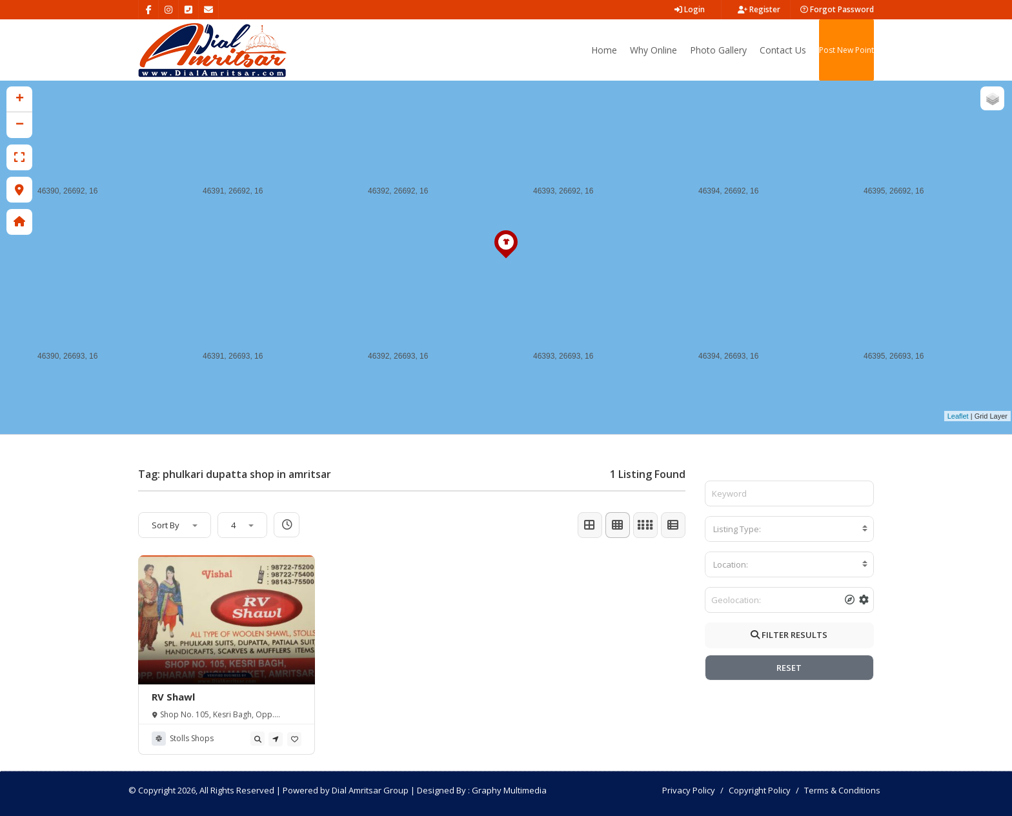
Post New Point (846, 50)
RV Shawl (173, 696)
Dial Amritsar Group (370, 790)
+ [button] (19, 99)
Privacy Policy (688, 790)
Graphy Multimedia (509, 790)
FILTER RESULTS (789, 635)
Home (604, 50)
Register (759, 9)
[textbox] (789, 529)
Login (689, 9)
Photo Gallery (718, 50)
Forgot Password (837, 9)
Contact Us (783, 50)
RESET (789, 667)
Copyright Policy (760, 790)
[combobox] (790, 529)
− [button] (19, 125)
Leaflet (958, 416)
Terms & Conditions (842, 790)
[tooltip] (257, 738)
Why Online (653, 50)
